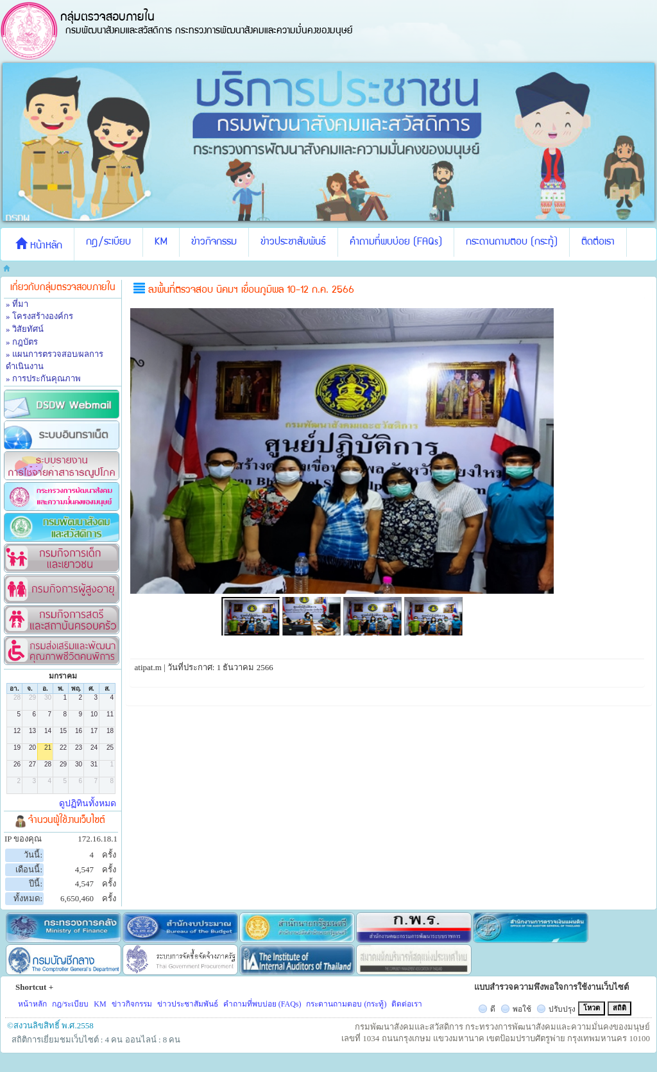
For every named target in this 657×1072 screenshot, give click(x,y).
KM (161, 242)
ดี (492, 1009)
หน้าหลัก (38, 244)
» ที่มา (17, 304)
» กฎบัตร (22, 342)
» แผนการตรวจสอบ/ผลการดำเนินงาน (54, 360)
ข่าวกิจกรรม (214, 242)
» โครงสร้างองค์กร (39, 316)
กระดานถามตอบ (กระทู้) (512, 242)
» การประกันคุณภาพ (43, 378)
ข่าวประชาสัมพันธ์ (293, 242)
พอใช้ (522, 1009)
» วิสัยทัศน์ (25, 329)
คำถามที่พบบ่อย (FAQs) (396, 242)
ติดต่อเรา (598, 242)
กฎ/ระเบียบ (108, 242)
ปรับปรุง (562, 1009)
